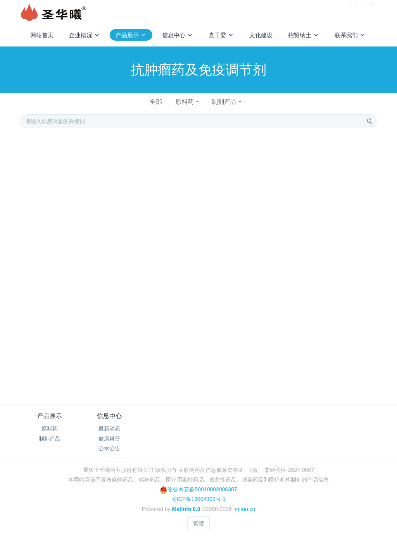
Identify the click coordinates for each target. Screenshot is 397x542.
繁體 (198, 523)
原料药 (184, 101)
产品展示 (49, 416)
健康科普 (109, 438)
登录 (353, 11)
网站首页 (42, 35)
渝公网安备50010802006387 (198, 489)
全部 (156, 101)
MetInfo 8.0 (186, 509)
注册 (369, 11)
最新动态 (109, 428)
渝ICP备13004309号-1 (198, 499)
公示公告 (109, 448)
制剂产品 (224, 101)
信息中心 (109, 416)
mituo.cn (245, 509)
